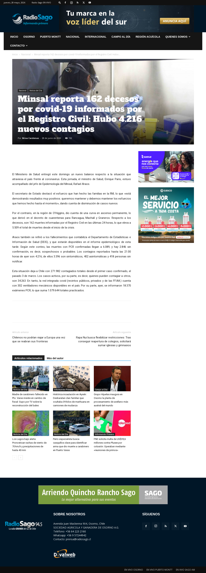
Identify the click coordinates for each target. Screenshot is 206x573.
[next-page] (20, 457)
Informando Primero (63, 389)
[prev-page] (14, 457)
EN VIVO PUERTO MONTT (159, 569)
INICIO (14, 36)
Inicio (15, 54)
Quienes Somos (177, 36)
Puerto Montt (50, 36)
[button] (59, 2)
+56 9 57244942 (76, 535)
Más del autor (55, 358)
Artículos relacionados (28, 358)
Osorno (29, 36)
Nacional (73, 36)
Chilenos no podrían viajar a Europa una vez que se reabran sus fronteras (38, 339)
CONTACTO (19, 45)
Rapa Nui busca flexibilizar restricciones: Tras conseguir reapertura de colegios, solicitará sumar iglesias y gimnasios (103, 341)
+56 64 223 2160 (76, 531)
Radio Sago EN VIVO (41, 2)
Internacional (95, 36)
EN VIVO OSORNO (133, 569)
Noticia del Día (35, 90)
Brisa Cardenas (30, 138)
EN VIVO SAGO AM (185, 569)
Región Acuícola (148, 36)
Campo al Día (121, 36)
